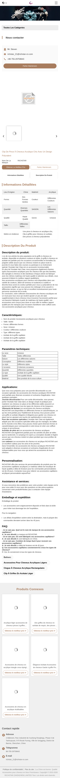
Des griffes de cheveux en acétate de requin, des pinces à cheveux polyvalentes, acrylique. (44, 624)
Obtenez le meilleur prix (15, 167)
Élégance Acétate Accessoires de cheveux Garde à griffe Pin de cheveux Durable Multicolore (44, 666)
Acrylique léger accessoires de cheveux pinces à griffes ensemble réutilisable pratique (15, 624)
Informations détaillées (15, 175)
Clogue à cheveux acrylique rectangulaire (24, 568)
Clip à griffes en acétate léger (18, 573)
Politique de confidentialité (13, 769)
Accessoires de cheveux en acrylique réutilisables (15, 708)
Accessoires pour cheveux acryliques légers (25, 563)
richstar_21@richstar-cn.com (20, 54)
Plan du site (29, 769)
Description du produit (44, 175)
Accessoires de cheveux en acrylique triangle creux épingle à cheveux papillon (16, 666)
